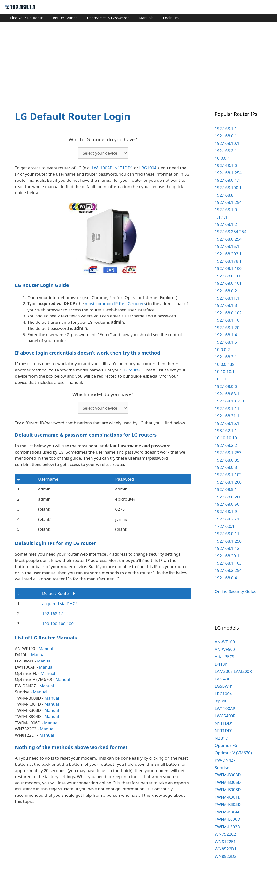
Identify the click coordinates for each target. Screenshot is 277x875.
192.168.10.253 (229, 401)
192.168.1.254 (228, 172)
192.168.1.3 (226, 305)
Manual (45, 648)
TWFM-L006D (227, 819)
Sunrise (222, 767)
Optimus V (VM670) (233, 753)
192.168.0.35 (227, 460)
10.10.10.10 (226, 438)
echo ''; (103, 153)
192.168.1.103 (228, 563)
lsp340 (221, 701)
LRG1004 (147, 168)
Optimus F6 (226, 745)
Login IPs (171, 17)
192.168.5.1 (226, 489)
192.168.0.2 (226, 290)
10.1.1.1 (222, 379)
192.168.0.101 (228, 283)
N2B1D (221, 738)
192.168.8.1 (226, 195)
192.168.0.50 (227, 504)
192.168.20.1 (227, 556)
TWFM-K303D (228, 804)
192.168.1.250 (228, 541)
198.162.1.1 (226, 430)
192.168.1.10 (227, 320)
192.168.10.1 (227, 143)
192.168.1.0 (226, 165)
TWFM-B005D (228, 782)
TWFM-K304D (228, 812)
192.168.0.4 (226, 578)
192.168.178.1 (228, 261)
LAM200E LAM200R (233, 671)
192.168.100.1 (228, 187)
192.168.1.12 (227, 548)
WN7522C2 (225, 834)
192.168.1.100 (228, 268)
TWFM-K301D (228, 797)
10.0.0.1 (222, 158)
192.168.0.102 (228, 312)
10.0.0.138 (225, 364)
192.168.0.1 (226, 136)
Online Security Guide (236, 591)
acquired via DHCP (60, 603)
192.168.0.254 (228, 239)
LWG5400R (225, 715)
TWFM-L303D (227, 826)
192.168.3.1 (226, 357)
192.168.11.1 (227, 298)
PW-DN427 (225, 760)
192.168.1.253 (228, 452)
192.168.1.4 (226, 335)
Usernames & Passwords (108, 17)
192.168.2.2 (226, 445)
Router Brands (65, 17)
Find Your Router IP (26, 17)
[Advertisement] (138, 62)
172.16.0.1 (225, 526)
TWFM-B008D (228, 789)
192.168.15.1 (227, 246)
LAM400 (222, 679)
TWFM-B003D (228, 775)
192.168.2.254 (228, 570)
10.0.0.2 (222, 349)
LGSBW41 (224, 686)
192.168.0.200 (228, 497)
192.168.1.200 (228, 482)
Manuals (146, 17)
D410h (221, 664)
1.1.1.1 (221, 217)
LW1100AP (102, 168)
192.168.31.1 (227, 415)
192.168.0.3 (226, 467)
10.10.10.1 (225, 371)
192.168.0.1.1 (227, 180)
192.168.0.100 (228, 276)
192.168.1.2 (226, 224)
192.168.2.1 (226, 150)
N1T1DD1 (124, 168)
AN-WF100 (225, 642)
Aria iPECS (224, 656)
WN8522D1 (226, 848)
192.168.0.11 (227, 533)
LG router (131, 370)
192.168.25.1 (227, 519)
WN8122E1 (225, 841)
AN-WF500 (225, 649)
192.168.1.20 (227, 327)
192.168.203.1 (228, 254)
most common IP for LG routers (115, 303)
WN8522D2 (226, 856)
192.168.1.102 (228, 474)
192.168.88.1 (227, 393)
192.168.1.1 (53, 613)
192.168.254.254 (230, 231)
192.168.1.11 (227, 408)
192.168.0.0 (226, 386)
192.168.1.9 (226, 511)
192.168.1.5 (226, 342)
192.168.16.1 (227, 423)
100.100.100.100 (58, 623)
